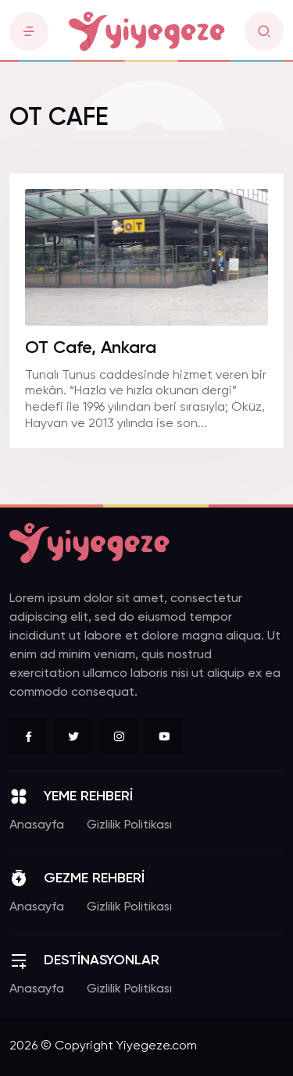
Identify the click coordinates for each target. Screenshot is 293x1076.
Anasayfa (36, 825)
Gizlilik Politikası (129, 825)
